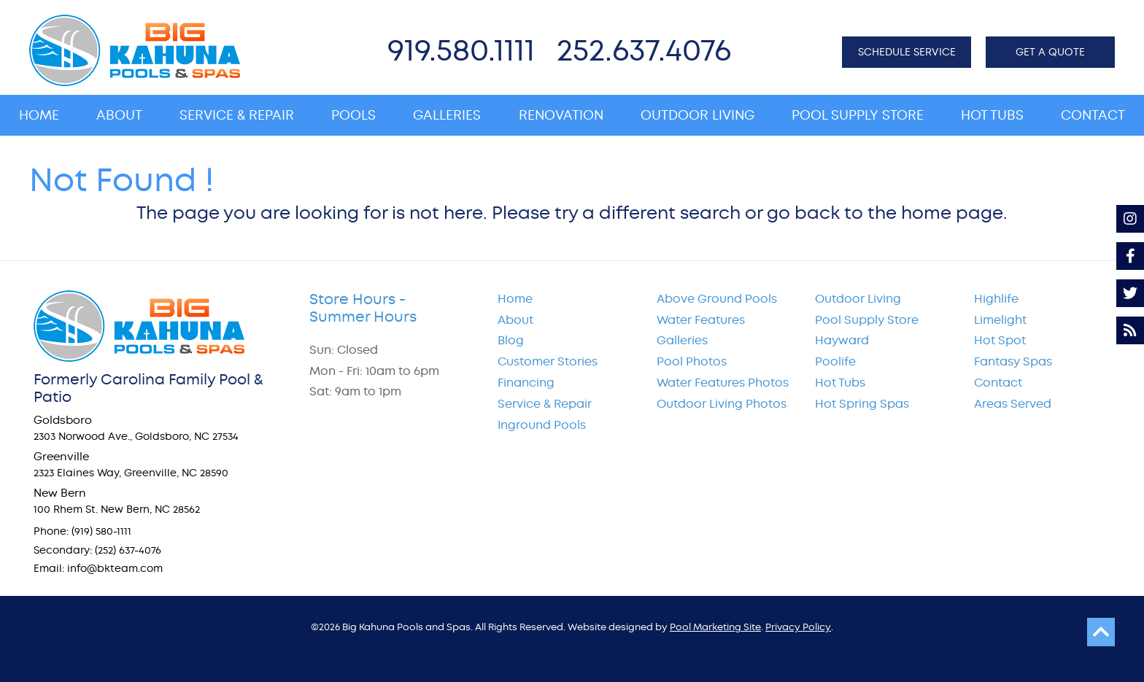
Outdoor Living (858, 298)
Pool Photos (692, 361)
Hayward (842, 340)
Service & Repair (545, 403)
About (515, 320)
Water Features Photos (723, 382)
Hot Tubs (840, 382)
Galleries (682, 340)
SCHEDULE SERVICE (907, 51)
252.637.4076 (644, 50)
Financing (526, 382)
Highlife (996, 298)
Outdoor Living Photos (721, 403)
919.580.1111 (461, 50)
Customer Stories (548, 361)
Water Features (701, 320)
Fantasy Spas (1013, 361)
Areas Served (1012, 403)
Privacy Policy (798, 627)
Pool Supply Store (867, 320)
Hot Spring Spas (862, 403)
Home (515, 298)
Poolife (835, 361)
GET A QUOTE (1050, 51)
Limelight (1000, 320)
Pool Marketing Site (715, 627)
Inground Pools (542, 425)
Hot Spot (1000, 340)
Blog (511, 340)
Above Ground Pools (717, 298)
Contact (998, 382)
